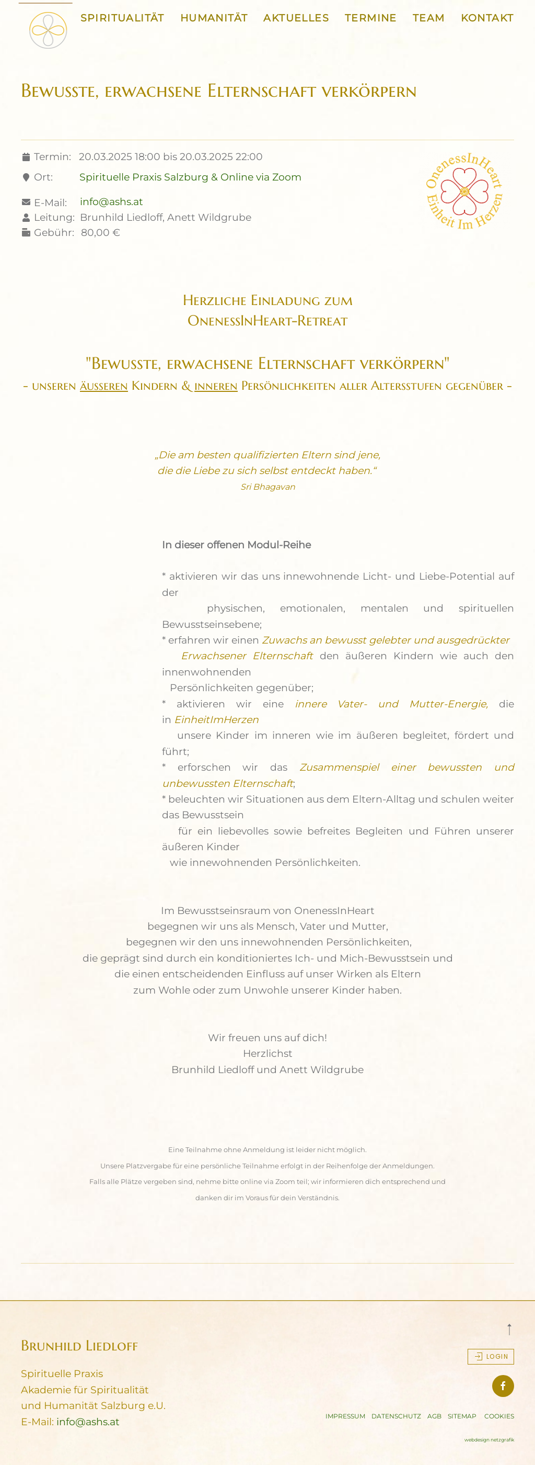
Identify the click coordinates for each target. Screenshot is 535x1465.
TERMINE (371, 18)
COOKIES (499, 1416)
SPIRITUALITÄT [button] (122, 18)
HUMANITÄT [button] (214, 18)
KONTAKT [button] (487, 18)
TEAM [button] (429, 18)
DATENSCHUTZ (396, 1416)
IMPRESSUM (345, 1416)
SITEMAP (462, 1416)
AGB (434, 1416)
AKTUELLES (296, 18)
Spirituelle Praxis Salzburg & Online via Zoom (190, 177)
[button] (509, 1329)
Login (491, 1356)
